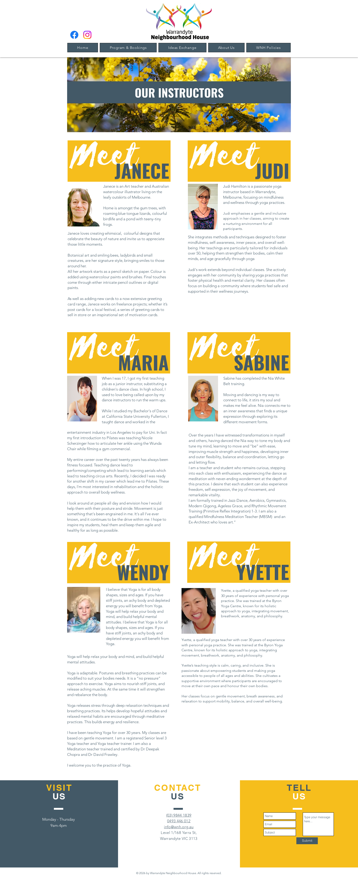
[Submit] (307, 840)
